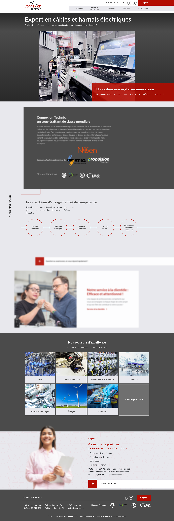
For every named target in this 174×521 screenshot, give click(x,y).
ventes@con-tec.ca (75, 508)
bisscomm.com (119, 516)
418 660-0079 (57, 508)
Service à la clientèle (94, 8)
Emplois (144, 2)
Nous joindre (143, 8)
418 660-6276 (112, 3)
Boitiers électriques (18, 227)
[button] (85, 98)
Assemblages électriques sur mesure (65, 227)
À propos (126, 8)
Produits (79, 8)
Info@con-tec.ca (74, 505)
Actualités (111, 8)
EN (123, 3)
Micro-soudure (42, 227)
